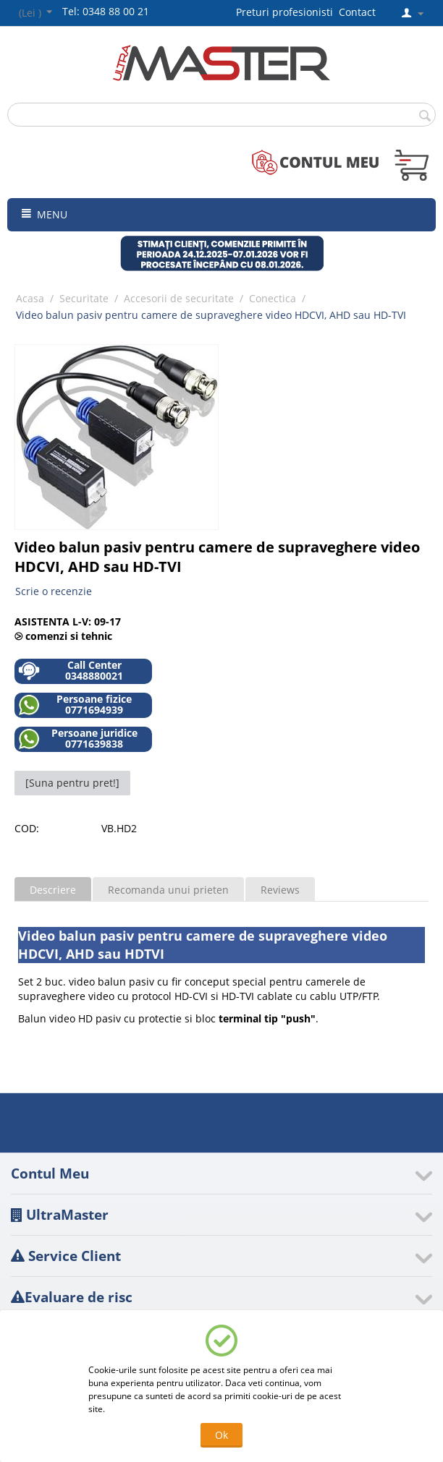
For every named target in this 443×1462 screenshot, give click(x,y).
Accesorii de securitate (179, 298)
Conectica (272, 298)
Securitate (84, 298)
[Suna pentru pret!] (72, 783)
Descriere (53, 890)
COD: (26, 828)
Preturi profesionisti (287, 12)
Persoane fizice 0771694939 (75, 705)
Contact (357, 12)
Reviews (280, 890)
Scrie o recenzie (53, 591)
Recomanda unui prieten (168, 890)
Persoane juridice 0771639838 (78, 739)
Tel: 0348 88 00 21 (105, 11)
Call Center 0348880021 (70, 671)
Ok (221, 1435)
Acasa (30, 298)
